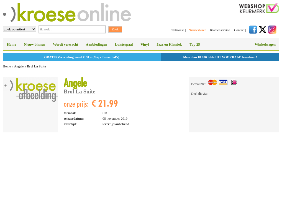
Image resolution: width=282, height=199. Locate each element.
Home (11, 44)
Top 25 (194, 44)
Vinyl (144, 44)
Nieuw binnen (34, 44)
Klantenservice (220, 30)
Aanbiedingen (96, 44)
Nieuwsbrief (197, 30)
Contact (239, 30)
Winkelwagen (265, 44)
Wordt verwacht (65, 44)
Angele (19, 66)
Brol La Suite (36, 66)
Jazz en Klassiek (169, 44)
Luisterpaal (124, 44)
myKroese (177, 30)
